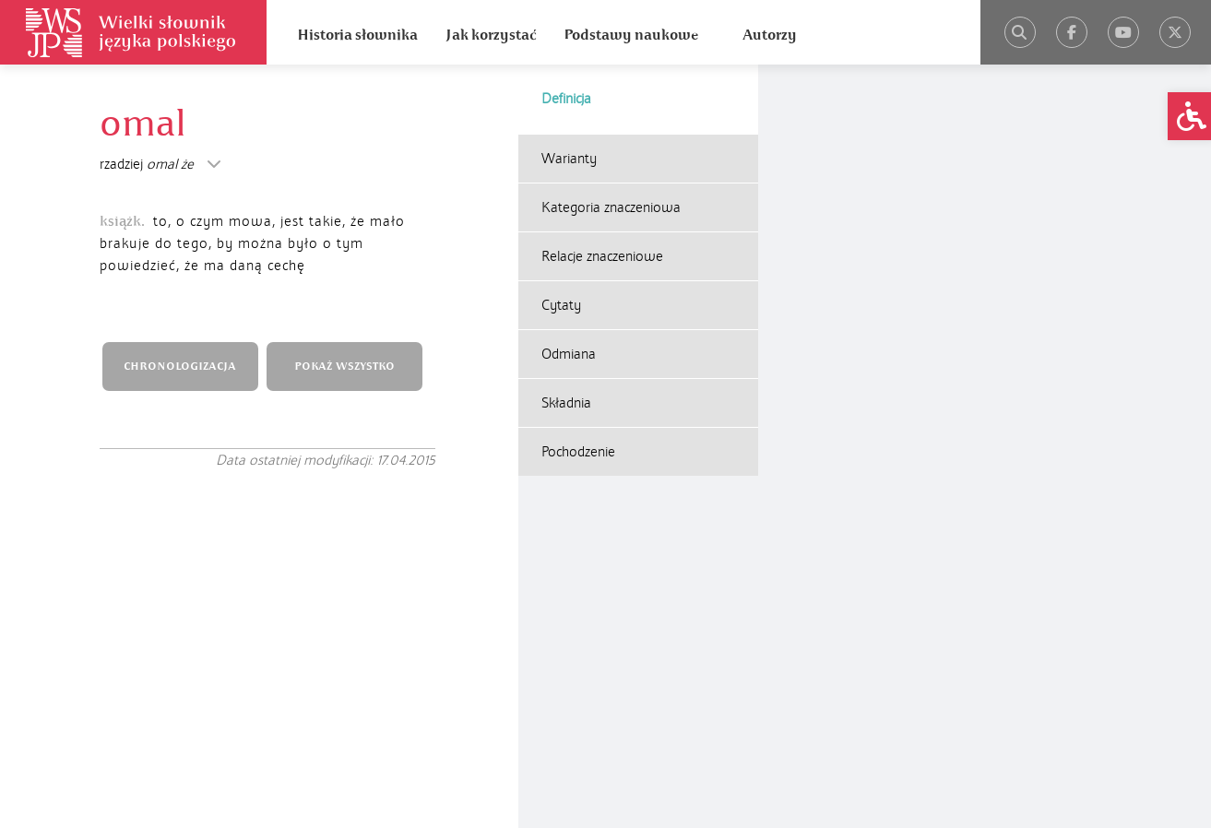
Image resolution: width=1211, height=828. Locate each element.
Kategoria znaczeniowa (611, 207)
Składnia (566, 403)
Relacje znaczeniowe (602, 256)
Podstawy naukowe (631, 35)
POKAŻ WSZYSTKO (344, 366)
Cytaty (561, 305)
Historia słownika (357, 35)
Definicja (566, 98)
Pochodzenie (578, 452)
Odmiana (568, 354)
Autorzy (769, 35)
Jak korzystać (490, 35)
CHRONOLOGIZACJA (180, 366)
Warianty (569, 158)
